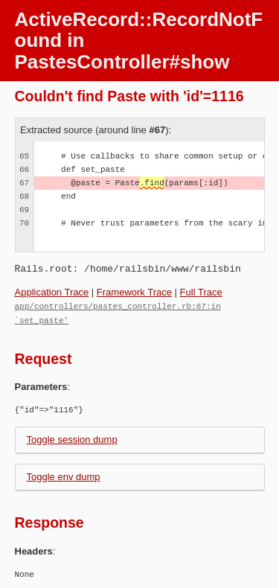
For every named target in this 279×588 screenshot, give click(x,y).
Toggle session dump (72, 438)
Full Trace (201, 292)
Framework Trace (134, 292)
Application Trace (52, 292)
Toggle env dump (63, 475)
